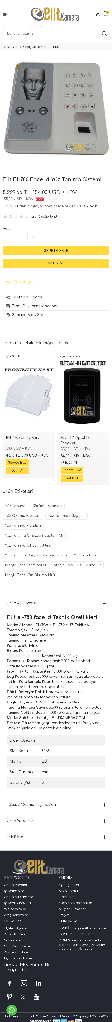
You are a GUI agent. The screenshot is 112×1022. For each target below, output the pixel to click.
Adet (7, 229)
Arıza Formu (68, 891)
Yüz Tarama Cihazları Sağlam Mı (34, 536)
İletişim (64, 915)
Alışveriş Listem (16, 952)
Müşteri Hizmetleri (72, 909)
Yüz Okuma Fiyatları (23, 516)
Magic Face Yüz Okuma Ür (77, 565)
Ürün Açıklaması (56, 603)
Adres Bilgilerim (16, 934)
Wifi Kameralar (15, 909)
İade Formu (67, 897)
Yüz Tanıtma (85, 555)
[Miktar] (21, 237)
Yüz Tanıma (15, 506)
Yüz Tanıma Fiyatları (23, 526)
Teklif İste (56, 837)
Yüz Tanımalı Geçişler (66, 516)
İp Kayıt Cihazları (17, 903)
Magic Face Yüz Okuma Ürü (30, 575)
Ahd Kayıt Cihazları (19, 897)
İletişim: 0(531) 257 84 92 (23, 27)
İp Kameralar (14, 891)
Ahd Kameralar (15, 885)
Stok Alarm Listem (18, 946)
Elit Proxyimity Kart (22, 438)
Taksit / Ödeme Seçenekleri (56, 805)
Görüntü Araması (47, 506)
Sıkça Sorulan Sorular (75, 903)
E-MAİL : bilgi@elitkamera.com (82, 928)
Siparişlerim (13, 940)
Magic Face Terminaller (26, 565)
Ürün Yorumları (56, 821)
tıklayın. (91, 206)
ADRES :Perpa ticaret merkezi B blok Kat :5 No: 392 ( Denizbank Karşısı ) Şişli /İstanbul (83, 945)
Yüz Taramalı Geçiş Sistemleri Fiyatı (36, 555)
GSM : (65, 934)
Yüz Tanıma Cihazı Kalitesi (28, 545)
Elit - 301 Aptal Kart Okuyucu (77, 440)
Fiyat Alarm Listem (18, 958)
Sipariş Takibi (69, 885)
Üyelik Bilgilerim (16, 928)
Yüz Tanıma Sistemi (24, 656)
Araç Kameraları (16, 915)
